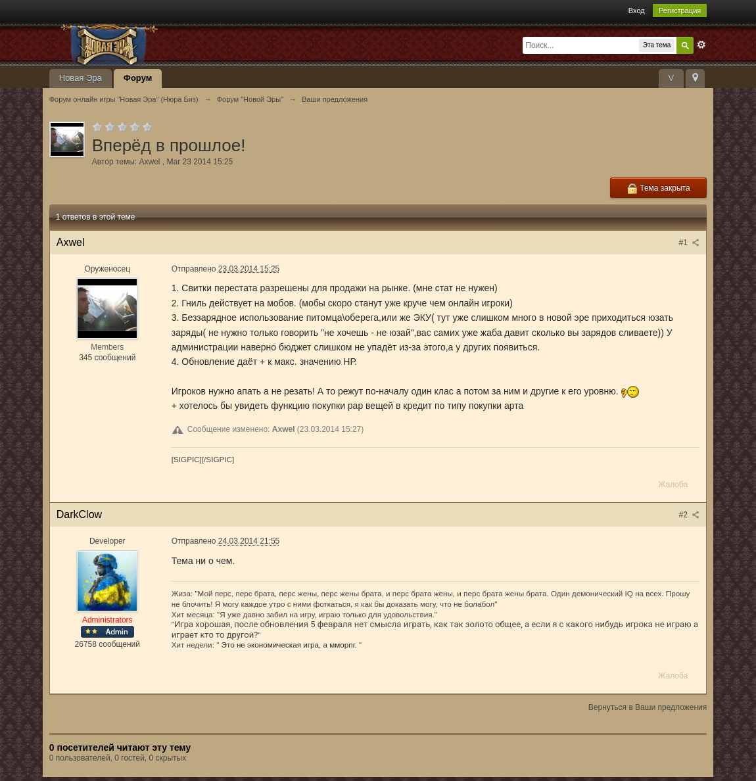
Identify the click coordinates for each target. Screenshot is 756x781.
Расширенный (701, 44)
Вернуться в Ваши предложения (647, 707)
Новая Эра (80, 78)
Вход (636, 10)
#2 (689, 514)
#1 (689, 242)
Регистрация (680, 10)
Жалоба (673, 484)
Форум (138, 78)
